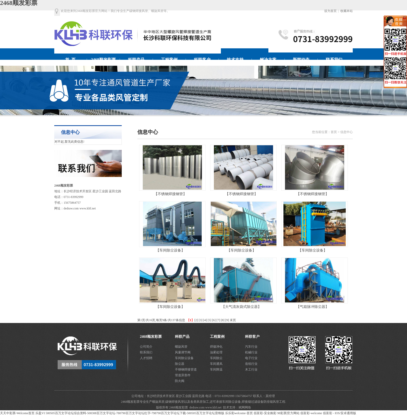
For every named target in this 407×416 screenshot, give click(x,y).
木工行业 (251, 369)
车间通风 (216, 364)
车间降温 (216, 369)
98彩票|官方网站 (288, 413)
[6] (214, 320)
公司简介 (146, 346)
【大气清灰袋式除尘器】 (241, 307)
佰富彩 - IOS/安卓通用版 (339, 413)
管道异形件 (183, 375)
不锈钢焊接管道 (186, 369)
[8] (223, 320)
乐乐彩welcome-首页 (239, 413)
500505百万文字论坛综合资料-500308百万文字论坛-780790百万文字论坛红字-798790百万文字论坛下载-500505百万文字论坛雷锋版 (135, 413)
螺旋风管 (181, 346)
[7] (218, 320)
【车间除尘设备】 (170, 250)
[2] (196, 320)
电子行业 (251, 358)
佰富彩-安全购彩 (265, 413)
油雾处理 (216, 352)
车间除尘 (216, 358)
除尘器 (179, 364)
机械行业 (251, 352)
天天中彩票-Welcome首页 (17, 413)
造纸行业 (251, 364)
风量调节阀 (183, 352)
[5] (209, 320)
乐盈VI (40, 413)
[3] (200, 320)
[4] (205, 320)
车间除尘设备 (184, 358)
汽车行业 (251, 346)
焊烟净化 (216, 346)
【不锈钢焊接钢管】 (170, 194)
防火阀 (179, 381)
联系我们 (146, 352)
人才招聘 (146, 358)
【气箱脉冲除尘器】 (312, 307)
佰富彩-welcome (311, 413)
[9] (227, 320)
